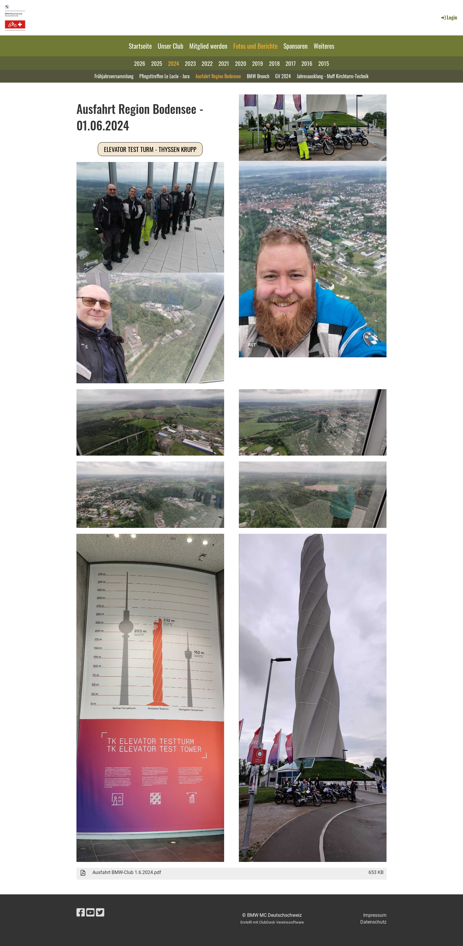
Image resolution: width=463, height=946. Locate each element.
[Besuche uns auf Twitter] (100, 912)
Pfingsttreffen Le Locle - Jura (164, 76)
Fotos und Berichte (255, 45)
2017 (291, 63)
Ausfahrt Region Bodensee (218, 76)
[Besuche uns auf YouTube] (90, 912)
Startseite (140, 45)
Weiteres (324, 45)
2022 (207, 63)
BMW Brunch (258, 76)
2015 (323, 63)
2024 (173, 63)
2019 (257, 63)
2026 (139, 63)
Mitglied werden (208, 45)
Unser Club (170, 45)
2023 (190, 63)
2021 (224, 63)
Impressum (375, 915)
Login (448, 17)
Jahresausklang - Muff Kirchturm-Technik (333, 76)
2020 (240, 63)
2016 (306, 63)
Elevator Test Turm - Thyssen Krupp (150, 149)
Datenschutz (373, 922)
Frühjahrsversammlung (113, 76)
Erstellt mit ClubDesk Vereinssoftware (272, 922)
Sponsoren (295, 45)
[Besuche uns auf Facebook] (80, 912)
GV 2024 (283, 76)
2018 (274, 63)
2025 (156, 63)
